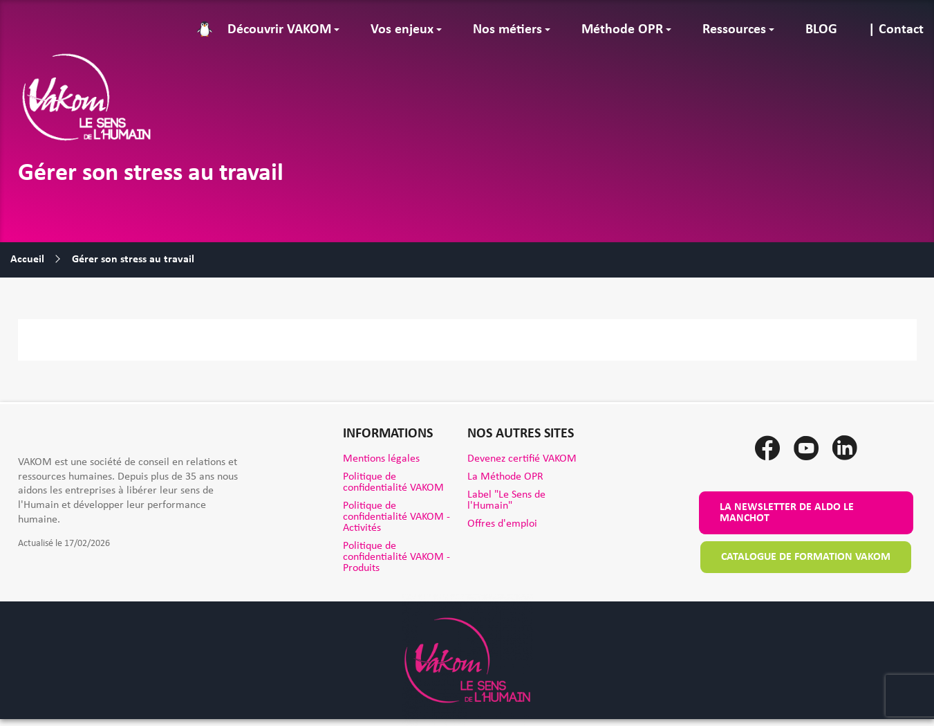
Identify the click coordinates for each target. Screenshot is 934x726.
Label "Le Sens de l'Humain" (506, 500)
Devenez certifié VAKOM (522, 458)
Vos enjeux (402, 30)
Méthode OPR (622, 30)
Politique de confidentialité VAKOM (393, 482)
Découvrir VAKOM (279, 30)
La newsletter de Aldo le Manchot (787, 513)
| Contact (896, 30)
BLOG (821, 30)
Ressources (734, 30)
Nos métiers (507, 30)
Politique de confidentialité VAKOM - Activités (396, 517)
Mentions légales (381, 458)
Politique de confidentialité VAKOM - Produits (396, 557)
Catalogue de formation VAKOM (805, 557)
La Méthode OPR (505, 476)
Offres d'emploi (502, 523)
